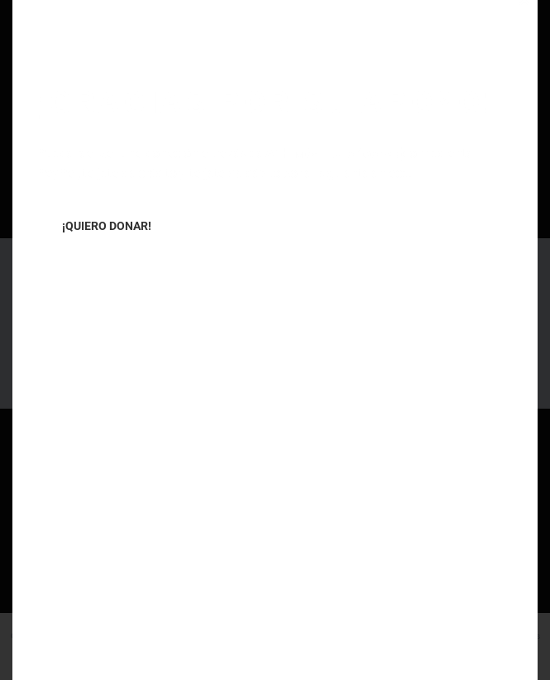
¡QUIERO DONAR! (106, 225)
